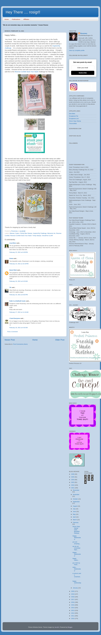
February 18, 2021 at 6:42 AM (18, 327)
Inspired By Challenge (40, 233)
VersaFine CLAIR (47, 235)
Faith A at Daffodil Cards (17, 301)
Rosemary (83, 33)
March (75, 519)
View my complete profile (77, 50)
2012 (73, 613)
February (75, 522)
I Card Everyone (14, 318)
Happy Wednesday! (77, 537)
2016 (73, 602)
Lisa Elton (12, 243)
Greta (11, 258)
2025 (73, 477)
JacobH (56, 627)
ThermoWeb (73, 123)
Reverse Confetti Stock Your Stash (27, 72)
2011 (73, 616)
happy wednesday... (77, 582)
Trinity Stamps (36, 235)
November (76, 494)
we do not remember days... (76, 548)
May (74, 514)
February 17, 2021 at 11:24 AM (18, 312)
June (74, 511)
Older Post (59, 340)
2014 (73, 607)
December (76, 490)
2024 (73, 479)
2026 (73, 474)
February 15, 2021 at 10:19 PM (18, 264)
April (74, 517)
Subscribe (83, 73)
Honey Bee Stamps (26, 233)
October (75, 499)
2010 (73, 618)
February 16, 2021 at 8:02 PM (18, 294)
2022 (73, 485)
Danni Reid (13, 270)
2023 (73, 482)
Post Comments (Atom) (20, 344)
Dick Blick (72, 113)
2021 (73, 488)
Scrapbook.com (74, 118)
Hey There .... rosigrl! (23, 12)
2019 (73, 594)
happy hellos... (76, 559)
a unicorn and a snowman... (77, 576)
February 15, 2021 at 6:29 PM (18, 252)
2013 (73, 610)
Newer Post (10, 340)
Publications (16, 19)
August (75, 506)
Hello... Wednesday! (77, 568)
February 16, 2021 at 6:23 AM (18, 281)
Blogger (70, 627)
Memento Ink (51, 233)
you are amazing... (76, 542)
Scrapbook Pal (73, 116)
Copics (17, 233)
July (74, 509)
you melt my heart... (76, 563)
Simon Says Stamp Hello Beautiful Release (76, 530)
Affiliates (26, 19)
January (75, 588)
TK (10, 287)
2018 (73, 597)
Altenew (12, 233)
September (76, 501)
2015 (73, 605)
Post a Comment (12, 331)
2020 (73, 591)
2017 (73, 599)
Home (7, 19)
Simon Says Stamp (75, 121)
